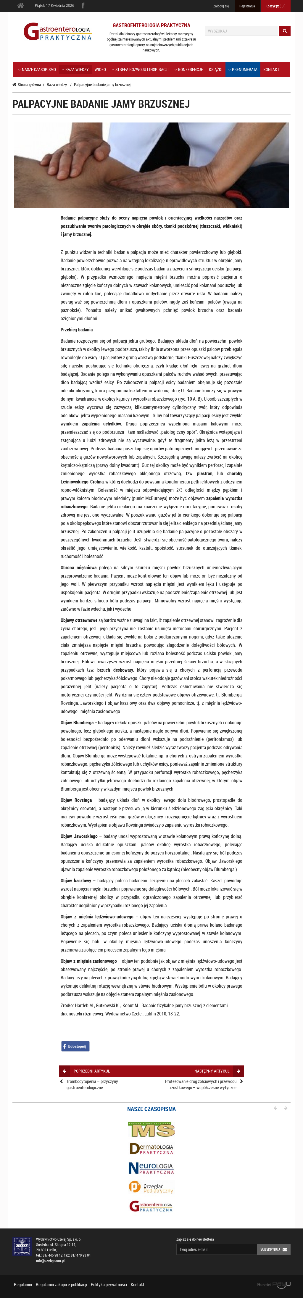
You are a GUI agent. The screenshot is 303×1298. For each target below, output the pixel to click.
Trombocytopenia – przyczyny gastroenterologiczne (92, 1084)
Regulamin (23, 1284)
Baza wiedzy (75, 69)
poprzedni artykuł (86, 1071)
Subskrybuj (275, 1249)
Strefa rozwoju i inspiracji (140, 69)
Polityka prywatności (109, 1284)
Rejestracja (247, 6)
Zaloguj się (221, 6)
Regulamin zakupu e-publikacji (61, 1284)
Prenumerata (242, 69)
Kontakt (271, 69)
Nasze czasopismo (37, 69)
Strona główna (26, 84)
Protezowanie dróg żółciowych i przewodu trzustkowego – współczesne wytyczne (200, 1084)
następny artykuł (217, 1071)
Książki (216, 69)
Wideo (100, 69)
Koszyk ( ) (276, 6)
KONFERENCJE (189, 69)
